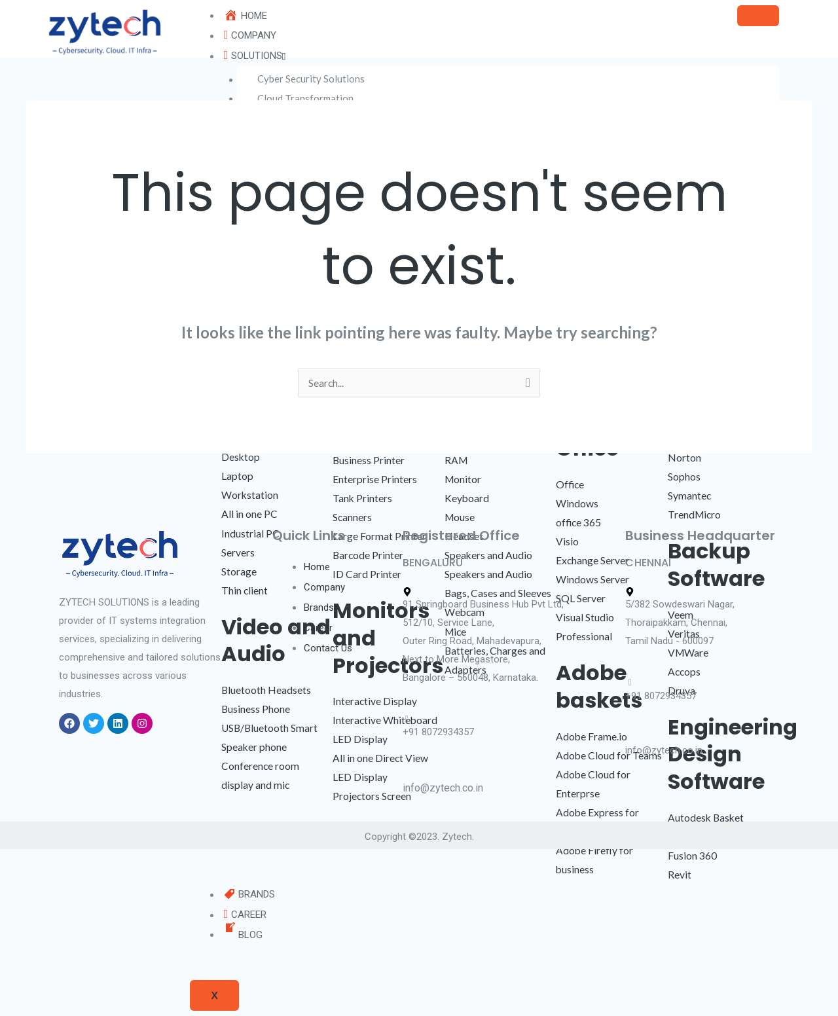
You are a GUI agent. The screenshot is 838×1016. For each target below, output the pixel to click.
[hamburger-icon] (758, 15)
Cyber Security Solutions (313, 79)
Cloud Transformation (308, 98)
